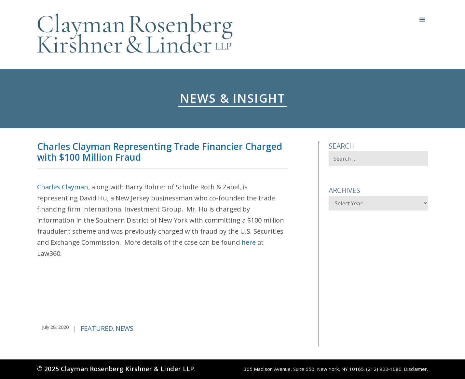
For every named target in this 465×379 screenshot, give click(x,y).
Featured (97, 328)
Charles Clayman (62, 186)
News (124, 328)
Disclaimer (415, 369)
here (248, 242)
